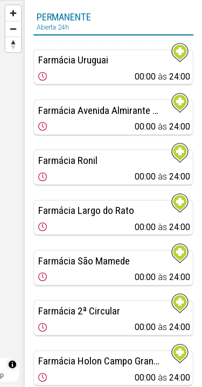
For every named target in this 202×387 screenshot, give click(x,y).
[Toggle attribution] (12, 364)
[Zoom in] (13, 13)
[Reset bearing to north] (13, 44)
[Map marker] (12, 181)
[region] (12, 193)
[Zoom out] (13, 29)
